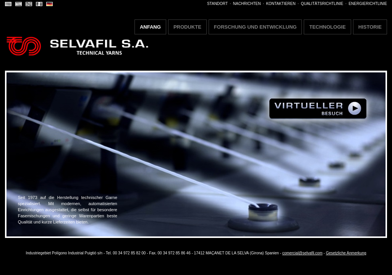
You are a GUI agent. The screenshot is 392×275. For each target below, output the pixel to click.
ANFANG (150, 27)
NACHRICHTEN (247, 4)
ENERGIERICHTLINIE (367, 4)
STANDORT (217, 4)
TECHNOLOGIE (327, 27)
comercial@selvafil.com (302, 253)
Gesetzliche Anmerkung (346, 253)
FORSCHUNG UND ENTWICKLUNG (255, 27)
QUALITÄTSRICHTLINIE (322, 4)
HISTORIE (370, 27)
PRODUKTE (187, 27)
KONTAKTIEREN (280, 4)
